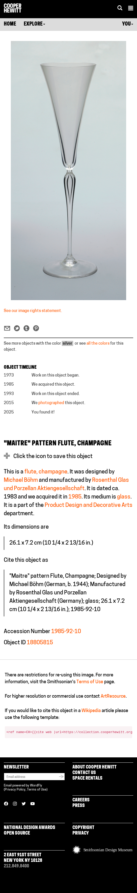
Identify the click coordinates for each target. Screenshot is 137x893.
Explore (34, 24)
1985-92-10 (66, 632)
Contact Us (84, 773)
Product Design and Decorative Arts (88, 505)
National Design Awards (29, 827)
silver (67, 344)
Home (10, 24)
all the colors (98, 344)
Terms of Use (89, 682)
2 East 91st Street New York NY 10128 (23, 858)
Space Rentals (87, 778)
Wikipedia (91, 711)
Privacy (80, 833)
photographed (51, 403)
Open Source (17, 833)
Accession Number (27, 632)
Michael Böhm (21, 480)
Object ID (15, 643)
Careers (81, 800)
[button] (130, 9)
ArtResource (113, 696)
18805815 (40, 643)
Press (78, 805)
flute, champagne (45, 472)
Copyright (83, 827)
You (127, 24)
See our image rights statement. (33, 311)
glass (123, 497)
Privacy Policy (15, 789)
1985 (74, 497)
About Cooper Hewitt (94, 767)
